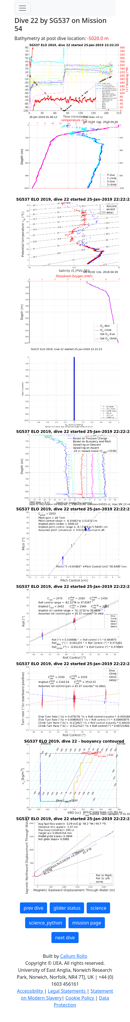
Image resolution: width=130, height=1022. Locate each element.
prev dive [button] (33, 908)
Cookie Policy (80, 998)
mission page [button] (86, 923)
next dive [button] (65, 937)
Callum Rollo (73, 956)
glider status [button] (66, 908)
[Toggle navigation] (22, 8)
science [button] (98, 908)
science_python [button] (45, 923)
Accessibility (30, 991)
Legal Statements (67, 991)
